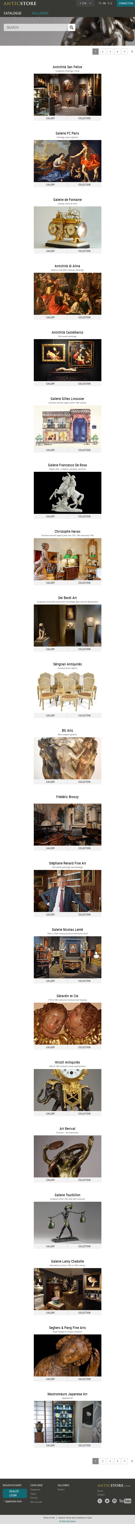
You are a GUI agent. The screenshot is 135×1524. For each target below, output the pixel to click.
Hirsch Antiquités (67, 1062)
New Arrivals (36, 1502)
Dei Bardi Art (67, 597)
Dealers (61, 1489)
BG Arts (67, 730)
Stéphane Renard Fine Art (67, 863)
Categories (35, 1489)
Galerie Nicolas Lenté (67, 929)
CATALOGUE (12, 13)
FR (100, 3)
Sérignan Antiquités (67, 664)
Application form (13, 1501)
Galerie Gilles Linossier (67, 398)
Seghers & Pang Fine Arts (67, 1327)
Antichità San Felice (67, 66)
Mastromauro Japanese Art (67, 1393)
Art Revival (67, 1128)
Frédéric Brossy (67, 796)
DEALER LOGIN (14, 1493)
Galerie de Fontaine (67, 199)
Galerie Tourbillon (67, 1194)
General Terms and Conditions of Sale (75, 1517)
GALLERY (50, 118)
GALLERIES (40, 13)
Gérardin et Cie (67, 995)
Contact (101, 1494)
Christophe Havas (67, 531)
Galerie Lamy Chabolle (67, 1261)
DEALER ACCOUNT (12, 1485)
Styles (33, 1493)
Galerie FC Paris (67, 133)
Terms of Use (49, 1517)
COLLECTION (84, 118)
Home (100, 1491)
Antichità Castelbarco (67, 332)
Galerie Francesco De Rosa (67, 464)
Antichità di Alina (67, 265)
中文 (110, 3)
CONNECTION (126, 3)
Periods (33, 1497)
